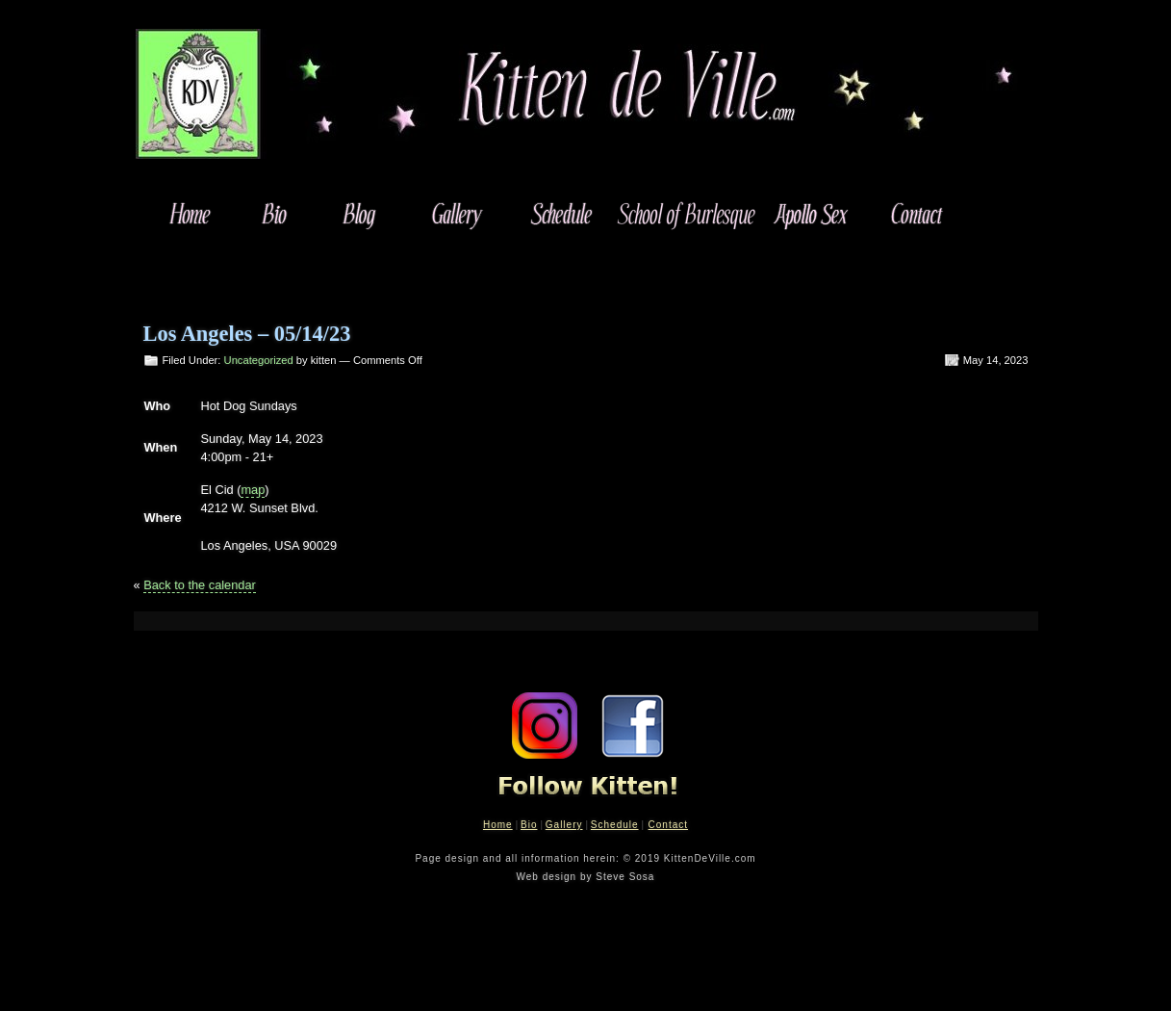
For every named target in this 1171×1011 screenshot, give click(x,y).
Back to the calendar (199, 585)
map (253, 489)
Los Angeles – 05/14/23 (247, 334)
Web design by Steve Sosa (586, 876)
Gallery (564, 824)
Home (498, 824)
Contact (668, 824)
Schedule (615, 824)
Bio (529, 824)
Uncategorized (258, 360)
